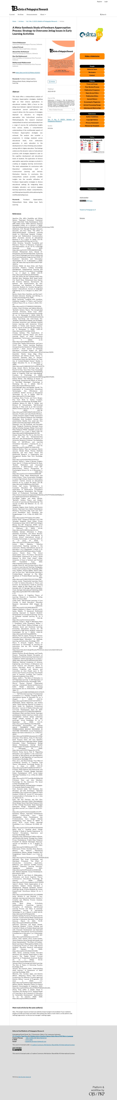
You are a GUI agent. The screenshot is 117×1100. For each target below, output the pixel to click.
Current (12, 14)
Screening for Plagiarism (92, 102)
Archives (20, 14)
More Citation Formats (56, 110)
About (42, 14)
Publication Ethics (92, 96)
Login (106, 1)
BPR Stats (89, 201)
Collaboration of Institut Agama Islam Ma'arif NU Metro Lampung (51, 1036)
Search (103, 14)
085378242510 (42, 1038)
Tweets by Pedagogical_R (88, 210)
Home (14, 21)
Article (53, 81)
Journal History (92, 99)
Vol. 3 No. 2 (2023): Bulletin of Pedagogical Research (41, 21)
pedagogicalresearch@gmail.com (35, 1041)
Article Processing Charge (92, 105)
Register (99, 1)
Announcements (32, 14)
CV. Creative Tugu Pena (20, 1036)
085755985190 (31, 1038)
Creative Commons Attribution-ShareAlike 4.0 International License (53, 1045)
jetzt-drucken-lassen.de (24, 1077)
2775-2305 (29, 1040)
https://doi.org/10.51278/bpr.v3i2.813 (28, 72)
